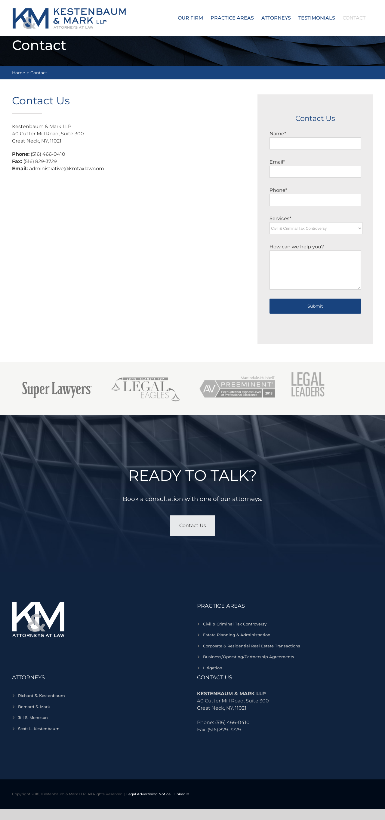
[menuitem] (190, 18)
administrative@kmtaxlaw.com (66, 168)
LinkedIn (181, 794)
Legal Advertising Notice (148, 794)
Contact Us (192, 525)
